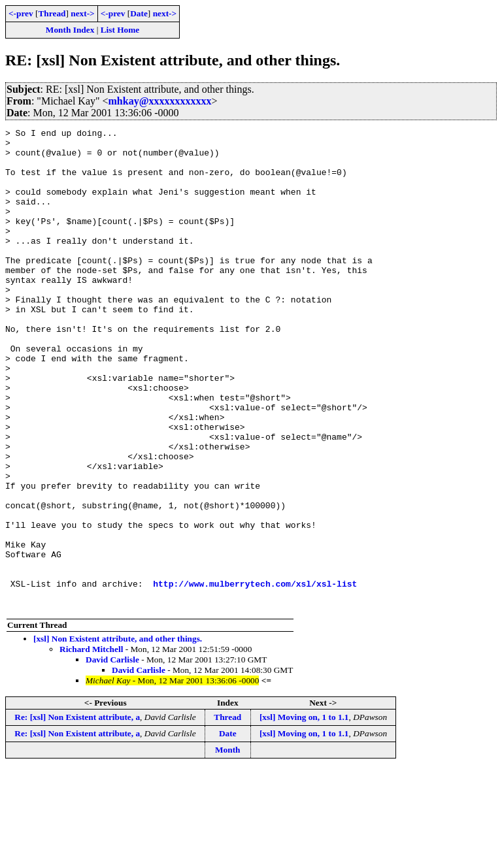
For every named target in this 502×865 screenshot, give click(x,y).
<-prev (20, 13)
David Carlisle (112, 755)
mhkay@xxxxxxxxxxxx (160, 100)
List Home (120, 30)
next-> (82, 13)
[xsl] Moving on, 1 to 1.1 (304, 813)
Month (228, 846)
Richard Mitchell (91, 745)
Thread (51, 13)
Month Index (70, 30)
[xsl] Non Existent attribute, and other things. (117, 735)
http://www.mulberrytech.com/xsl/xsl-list (255, 675)
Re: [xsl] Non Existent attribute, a (77, 813)
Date (139, 13)
